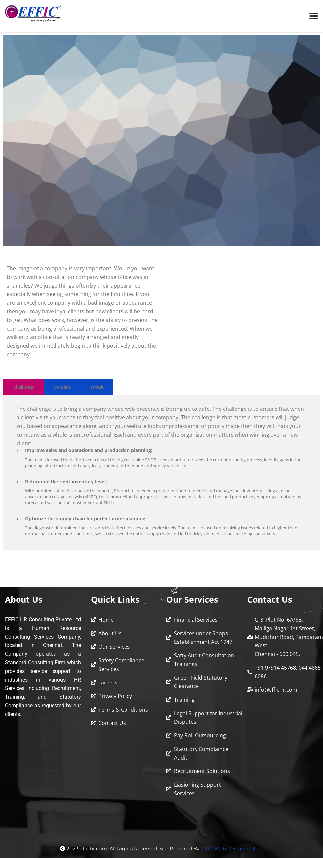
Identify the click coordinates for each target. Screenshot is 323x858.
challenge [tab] (23, 387)
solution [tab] (62, 387)
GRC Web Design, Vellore (232, 848)
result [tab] (97, 387)
